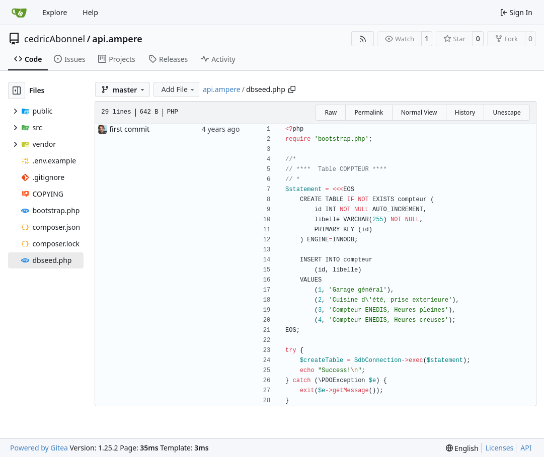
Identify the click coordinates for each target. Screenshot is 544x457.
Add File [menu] (179, 89)
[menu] (462, 448)
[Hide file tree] (16, 90)
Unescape (506, 112)
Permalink (368, 112)
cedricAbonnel (54, 39)
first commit (129, 129)
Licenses (500, 447)
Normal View (419, 112)
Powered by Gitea (39, 447)
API (525, 447)
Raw (331, 112)
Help (90, 12)
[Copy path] (291, 89)
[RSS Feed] (362, 38)
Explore (54, 12)
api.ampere (117, 39)
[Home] (19, 13)
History (465, 112)
